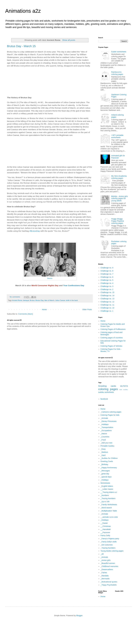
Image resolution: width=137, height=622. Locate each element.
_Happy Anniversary (109, 468)
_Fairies (104, 573)
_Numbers (105, 495)
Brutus (32, 300)
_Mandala (105, 576)
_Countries (105, 437)
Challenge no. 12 (107, 302)
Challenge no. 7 (107, 274)
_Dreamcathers (107, 569)
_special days (106, 477)
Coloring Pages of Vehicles (111, 346)
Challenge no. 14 (107, 295)
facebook (104, 399)
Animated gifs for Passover (118, 157)
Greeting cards (107, 386)
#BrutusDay (34, 231)
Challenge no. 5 (107, 280)
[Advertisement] (50, 81)
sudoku (101, 392)
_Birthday (104, 464)
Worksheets (105, 483)
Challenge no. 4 (107, 283)
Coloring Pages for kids (110, 415)
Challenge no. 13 (107, 299)
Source (49, 278)
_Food (103, 440)
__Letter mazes (107, 489)
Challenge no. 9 (107, 268)
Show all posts (68, 40)
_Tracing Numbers (108, 498)
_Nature (104, 434)
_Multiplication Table (109, 511)
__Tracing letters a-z (109, 492)
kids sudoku (123, 389)
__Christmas (106, 526)
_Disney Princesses (109, 421)
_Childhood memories (109, 566)
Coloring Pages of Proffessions (113, 329)
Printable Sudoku (107, 446)
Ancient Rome (17, 300)
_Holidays (105, 424)
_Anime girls (106, 560)
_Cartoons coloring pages (111, 412)
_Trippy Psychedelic (109, 585)
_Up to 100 (105, 502)
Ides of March (49, 300)
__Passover (105, 532)
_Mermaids (105, 579)
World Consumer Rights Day (44, 285)
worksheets (109, 392)
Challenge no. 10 (107, 308)
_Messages (105, 471)
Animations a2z (23, 11)
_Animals (104, 418)
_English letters (107, 486)
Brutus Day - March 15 (21, 46)
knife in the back (72, 300)
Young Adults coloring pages (112, 551)
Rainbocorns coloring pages (117, 73)
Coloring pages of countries (112, 338)
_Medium (104, 452)
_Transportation (107, 427)
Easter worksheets (118, 52)
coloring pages (108, 389)
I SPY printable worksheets (117, 136)
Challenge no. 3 (107, 286)
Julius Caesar (60, 300)
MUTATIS (124, 386)
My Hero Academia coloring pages (119, 177)
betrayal (26, 300)
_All (102, 554)
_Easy (103, 449)
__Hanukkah (106, 529)
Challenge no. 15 (107, 292)
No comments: (15, 297)
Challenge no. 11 (107, 305)
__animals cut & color (109, 517)
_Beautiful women (108, 563)
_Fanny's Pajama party (110, 539)
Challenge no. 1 (107, 311)
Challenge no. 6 (107, 277)
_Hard (103, 455)
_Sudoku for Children (109, 458)
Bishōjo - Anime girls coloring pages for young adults (119, 198)
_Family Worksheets (109, 505)
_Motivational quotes (109, 582)
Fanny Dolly (105, 535)
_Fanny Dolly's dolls (109, 542)
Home (44, 309)
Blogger (79, 615)
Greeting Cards (107, 461)
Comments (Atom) (25, 314)
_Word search (106, 508)
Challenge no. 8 (107, 271)
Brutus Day (39, 300)
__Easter (104, 523)
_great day (105, 474)
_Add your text (106, 443)
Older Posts (87, 309)
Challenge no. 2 (107, 289)
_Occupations (106, 430)
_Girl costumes (107, 545)
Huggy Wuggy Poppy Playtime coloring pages (117, 221)
